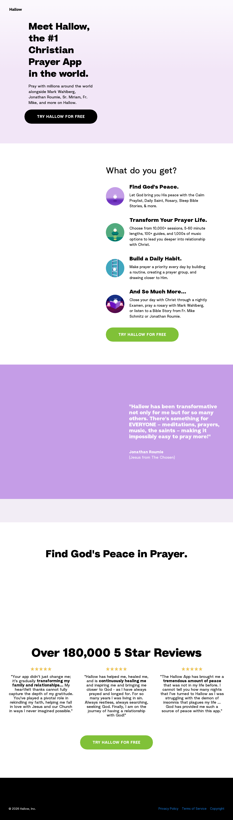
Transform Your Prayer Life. (168, 220)
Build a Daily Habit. (155, 258)
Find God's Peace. (154, 186)
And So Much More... (157, 291)
